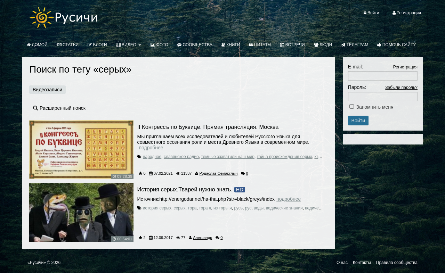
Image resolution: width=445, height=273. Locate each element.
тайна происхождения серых (284, 156)
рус (248, 208)
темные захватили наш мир (227, 156)
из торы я (222, 208)
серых (179, 208)
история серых (157, 208)
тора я (205, 208)
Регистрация (405, 67)
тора (192, 208)
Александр (202, 237)
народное (152, 156)
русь (238, 208)
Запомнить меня (375, 107)
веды (259, 208)
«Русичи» (36, 262)
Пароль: (357, 87)
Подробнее (151, 147)
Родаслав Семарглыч (219, 173)
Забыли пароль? (401, 87)
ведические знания (284, 208)
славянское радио (181, 156)
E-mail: (355, 66)
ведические (316, 208)
